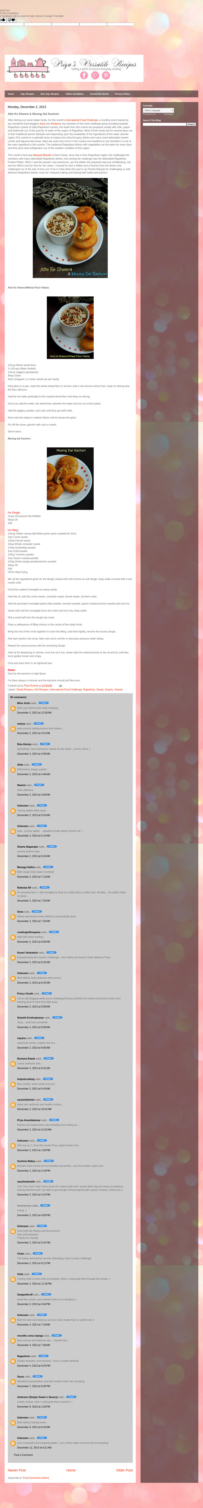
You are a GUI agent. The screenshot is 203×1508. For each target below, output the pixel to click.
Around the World (99, 94)
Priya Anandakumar (29, 1120)
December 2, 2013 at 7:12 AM (33, 876)
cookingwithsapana (28, 932)
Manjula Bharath (42, 155)
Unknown (22, 805)
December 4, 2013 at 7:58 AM (33, 1345)
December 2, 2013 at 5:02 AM (33, 815)
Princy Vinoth (25, 993)
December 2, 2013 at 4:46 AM (33, 774)
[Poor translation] (11, 20)
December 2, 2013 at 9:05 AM (33, 1047)
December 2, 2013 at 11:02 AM (34, 1129)
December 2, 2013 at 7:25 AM (33, 900)
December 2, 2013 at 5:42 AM (33, 856)
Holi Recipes (41, 689)
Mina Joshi (23, 703)
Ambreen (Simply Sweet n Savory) (37, 1397)
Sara (42, 123)
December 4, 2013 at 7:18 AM (33, 1324)
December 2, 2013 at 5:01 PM (33, 1242)
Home (11, 94)
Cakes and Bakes (75, 94)
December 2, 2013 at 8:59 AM (33, 1027)
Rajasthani (89, 689)
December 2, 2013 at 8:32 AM (33, 962)
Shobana (56, 123)
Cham (20, 1253)
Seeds (99, 689)
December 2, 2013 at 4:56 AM (33, 794)
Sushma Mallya (26, 1161)
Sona (20, 911)
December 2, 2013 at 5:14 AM (33, 835)
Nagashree (23, 1356)
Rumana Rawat (26, 1058)
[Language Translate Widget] (158, 110)
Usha (20, 1274)
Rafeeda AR (24, 887)
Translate (165, 114)
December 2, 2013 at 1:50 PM (33, 1150)
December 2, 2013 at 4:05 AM (33, 753)
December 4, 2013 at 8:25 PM (33, 1365)
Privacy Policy (122, 94)
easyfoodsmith (26, 1181)
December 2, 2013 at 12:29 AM (34, 712)
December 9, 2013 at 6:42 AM (33, 1427)
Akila (20, 764)
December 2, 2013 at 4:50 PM (33, 1215)
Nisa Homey (24, 744)
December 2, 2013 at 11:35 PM (34, 1283)
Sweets (118, 689)
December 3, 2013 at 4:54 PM (33, 1304)
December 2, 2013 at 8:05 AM (33, 941)
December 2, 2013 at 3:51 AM (33, 733)
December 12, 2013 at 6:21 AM (34, 1447)
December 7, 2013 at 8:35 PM (33, 1386)
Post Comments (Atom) (36, 1478)
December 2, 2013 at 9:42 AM (33, 1088)
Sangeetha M (25, 1294)
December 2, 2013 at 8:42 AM (33, 982)
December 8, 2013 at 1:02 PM (33, 1406)
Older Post (124, 1470)
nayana (21, 1038)
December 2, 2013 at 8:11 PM (33, 1263)
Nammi (21, 785)
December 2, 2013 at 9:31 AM (33, 1068)
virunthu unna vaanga (30, 1335)
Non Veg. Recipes (50, 94)
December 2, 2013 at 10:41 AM (34, 1109)
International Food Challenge (82, 120)
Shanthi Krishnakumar (30, 1017)
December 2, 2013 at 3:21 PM (33, 1194)
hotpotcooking (26, 1079)
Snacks (109, 689)
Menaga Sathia (26, 867)
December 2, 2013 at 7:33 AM (33, 921)
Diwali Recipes (25, 689)
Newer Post (17, 1470)
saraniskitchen (26, 1099)
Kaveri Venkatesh (27, 952)
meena (21, 723)
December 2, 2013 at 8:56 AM (33, 1006)
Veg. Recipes (27, 94)
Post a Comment (23, 1455)
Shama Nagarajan (27, 846)
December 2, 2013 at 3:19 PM (33, 1170)
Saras (20, 1376)
